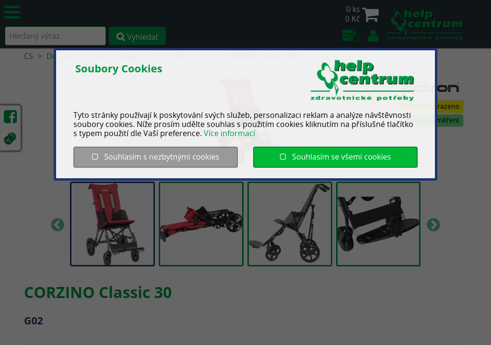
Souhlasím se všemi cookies (335, 156)
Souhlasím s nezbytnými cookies (155, 156)
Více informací (229, 133)
